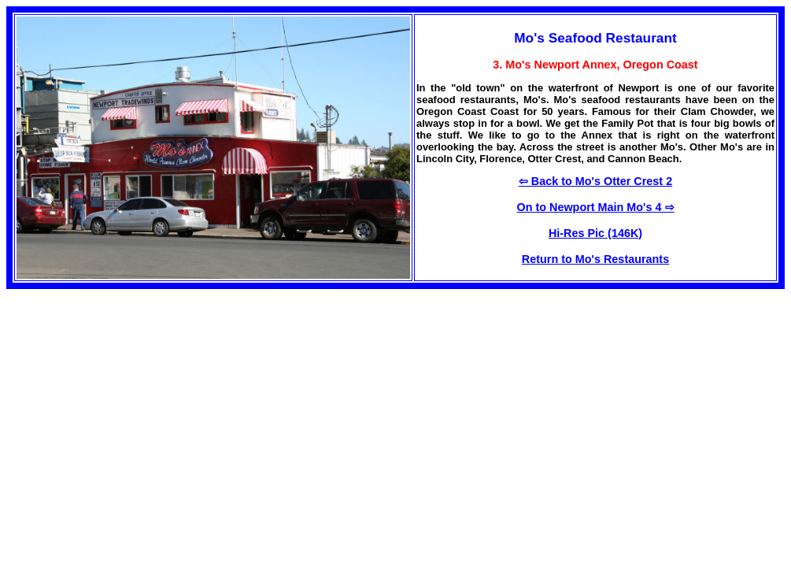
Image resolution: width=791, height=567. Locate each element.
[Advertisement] (138, 399)
